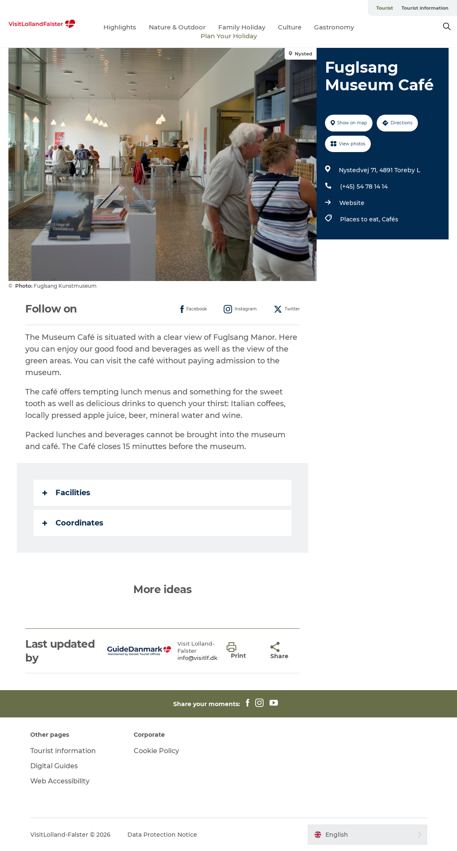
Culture (289, 27)
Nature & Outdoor (177, 27)
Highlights (119, 27)
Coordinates (72, 523)
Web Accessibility (60, 781)
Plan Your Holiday (229, 36)
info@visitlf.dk (197, 657)
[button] (242, 651)
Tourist (384, 8)
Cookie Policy (156, 751)
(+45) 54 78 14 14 (364, 186)
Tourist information (425, 8)
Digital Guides (54, 766)
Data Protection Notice (162, 834)
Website (352, 203)
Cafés (390, 219)
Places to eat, (361, 219)
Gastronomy (334, 27)
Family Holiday (241, 27)
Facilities (66, 492)
